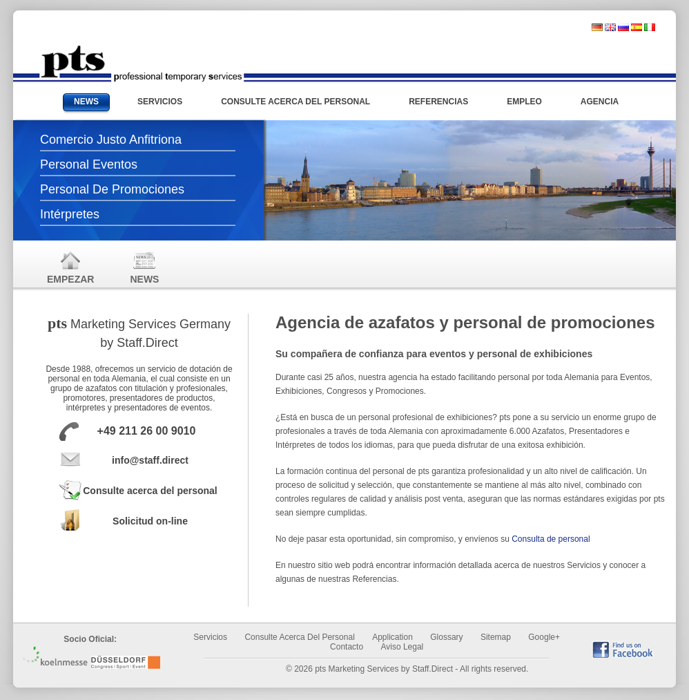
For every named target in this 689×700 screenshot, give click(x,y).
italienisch (649, 27)
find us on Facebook (623, 649)
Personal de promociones (112, 189)
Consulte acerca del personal (150, 490)
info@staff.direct (150, 460)
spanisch (636, 27)
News (144, 267)
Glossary (446, 637)
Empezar (70, 267)
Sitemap (496, 637)
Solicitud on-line (150, 521)
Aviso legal (401, 647)
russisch (623, 27)
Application (392, 637)
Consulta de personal (551, 539)
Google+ (544, 637)
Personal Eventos (88, 164)
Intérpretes (69, 214)
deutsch (597, 27)
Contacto (346, 647)
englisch (610, 27)
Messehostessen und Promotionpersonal (141, 63)
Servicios (210, 637)
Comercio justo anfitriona (111, 139)
